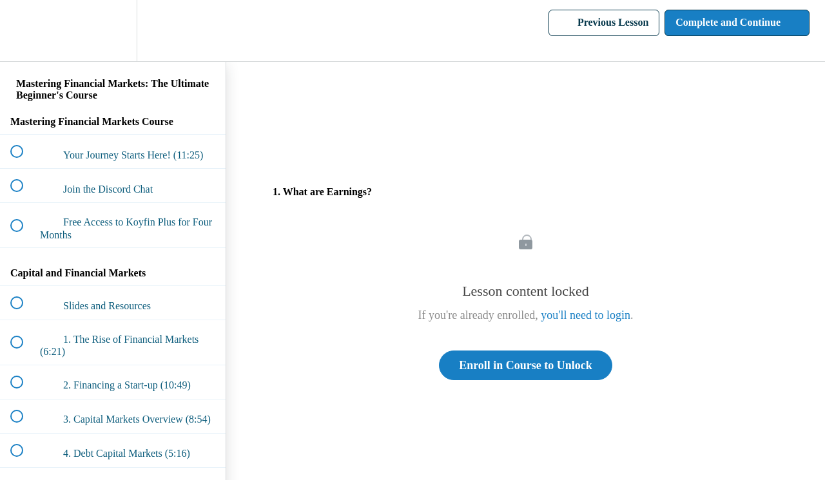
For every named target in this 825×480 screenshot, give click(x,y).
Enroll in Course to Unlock (525, 365)
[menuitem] (113, 30)
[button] (24, 30)
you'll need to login (585, 315)
